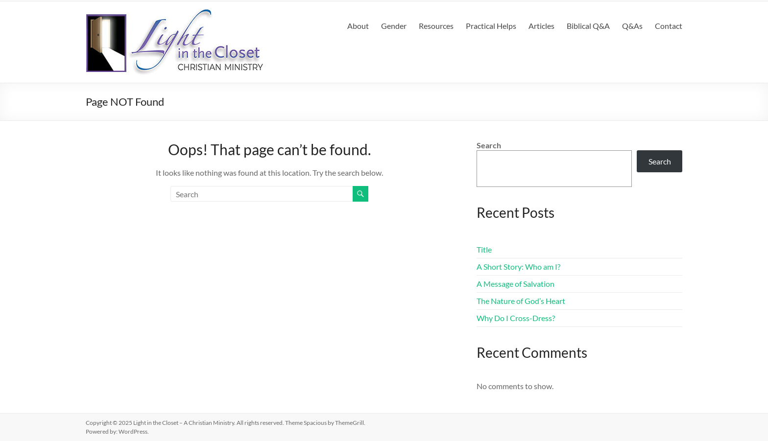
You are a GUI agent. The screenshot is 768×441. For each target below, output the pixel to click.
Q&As (632, 25)
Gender (394, 25)
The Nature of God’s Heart (521, 300)
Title (484, 249)
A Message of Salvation (515, 283)
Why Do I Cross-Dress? (516, 318)
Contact (668, 25)
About (358, 25)
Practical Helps (491, 25)
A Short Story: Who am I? (518, 266)
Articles (541, 25)
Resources (436, 25)
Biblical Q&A (588, 25)
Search (489, 145)
